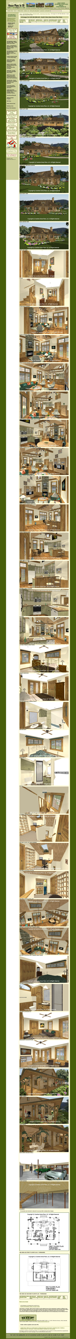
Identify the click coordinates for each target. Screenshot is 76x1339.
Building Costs (10, 105)
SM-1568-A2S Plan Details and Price (32, 21)
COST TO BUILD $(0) (46, 21)
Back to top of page (24, 1301)
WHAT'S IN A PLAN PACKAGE (40, 21)
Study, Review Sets (11, 103)
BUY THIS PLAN (64, 21)
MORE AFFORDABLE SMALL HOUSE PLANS (30, 1306)
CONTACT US (47, 1328)
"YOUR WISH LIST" (59, 21)
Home (21, 13)
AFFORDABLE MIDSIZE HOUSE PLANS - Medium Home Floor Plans (12, 53)
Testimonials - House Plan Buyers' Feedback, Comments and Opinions (12, 82)
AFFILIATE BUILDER (34, 10)
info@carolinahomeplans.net (43, 1321)
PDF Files (9, 101)
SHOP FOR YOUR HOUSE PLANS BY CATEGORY (11, 60)
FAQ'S (15, 10)
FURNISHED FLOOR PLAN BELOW (23, 21)
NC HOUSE (52, 1328)
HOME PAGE (10, 10)
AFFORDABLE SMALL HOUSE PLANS (25, 1297)
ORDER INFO (20, 10)
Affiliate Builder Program (10, 98)
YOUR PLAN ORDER (38, 1328)
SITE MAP (31, 1328)
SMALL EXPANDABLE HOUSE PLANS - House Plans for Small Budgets (12, 47)
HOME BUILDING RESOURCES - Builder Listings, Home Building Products (12, 91)
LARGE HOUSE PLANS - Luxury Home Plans (12, 57)
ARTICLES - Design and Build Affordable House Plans (11, 71)
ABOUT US (26, 10)
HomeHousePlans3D (11, 95)
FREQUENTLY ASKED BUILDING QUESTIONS (42, 1327)
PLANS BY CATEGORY (45, 10)
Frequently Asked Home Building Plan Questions (11, 86)
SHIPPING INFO (56, 1327)
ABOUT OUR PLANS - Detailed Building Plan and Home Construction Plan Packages (12, 66)
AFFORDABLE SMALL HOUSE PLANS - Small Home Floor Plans (36, 13)
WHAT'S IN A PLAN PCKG (40, 1297)
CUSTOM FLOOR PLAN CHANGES (53, 21)
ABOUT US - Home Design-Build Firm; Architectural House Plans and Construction (12, 76)
